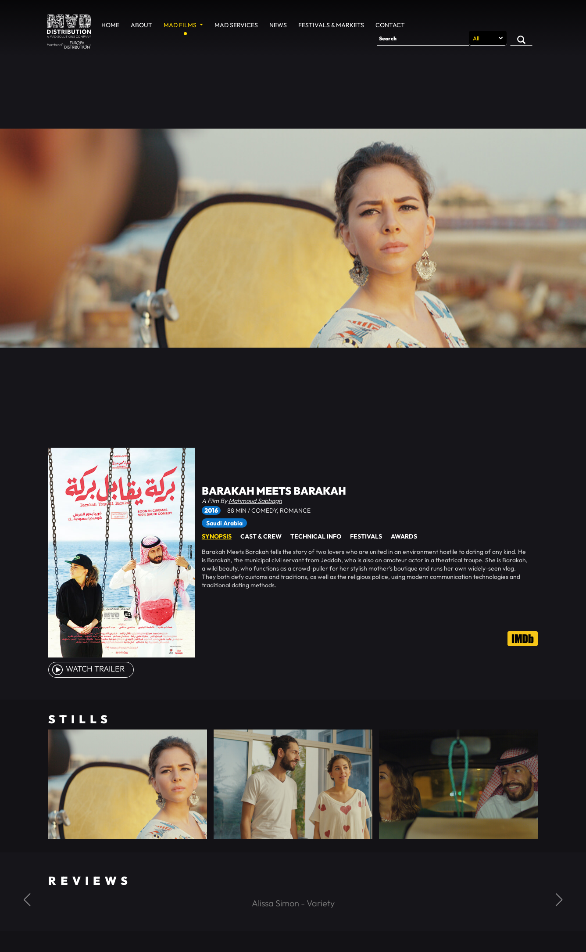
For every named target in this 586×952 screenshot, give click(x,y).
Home (110, 25)
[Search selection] (488, 38)
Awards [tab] (404, 536)
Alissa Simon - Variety (293, 903)
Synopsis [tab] (217, 536)
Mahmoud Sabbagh (255, 501)
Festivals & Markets (331, 25)
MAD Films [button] (181, 25)
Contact (390, 25)
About (141, 25)
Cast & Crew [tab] (261, 536)
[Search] (423, 38)
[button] (27, 899)
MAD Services (236, 25)
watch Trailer (88, 669)
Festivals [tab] (366, 536)
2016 (211, 510)
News (278, 25)
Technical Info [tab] (315, 536)
